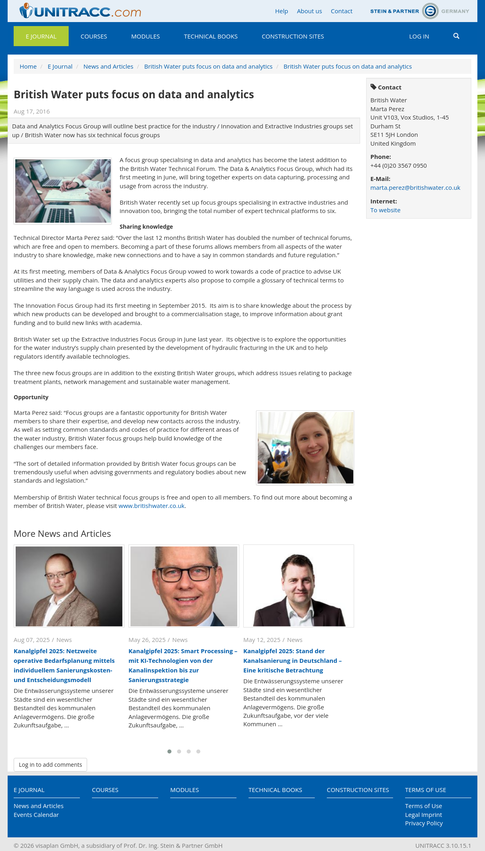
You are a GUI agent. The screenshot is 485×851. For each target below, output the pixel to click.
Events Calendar (36, 814)
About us (309, 11)
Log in (419, 36)
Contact (342, 11)
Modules (145, 36)
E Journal (41, 36)
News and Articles (108, 66)
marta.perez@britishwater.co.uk (416, 187)
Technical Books (211, 36)
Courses (94, 36)
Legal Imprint (423, 814)
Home (28, 66)
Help (281, 11)
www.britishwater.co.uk (151, 506)
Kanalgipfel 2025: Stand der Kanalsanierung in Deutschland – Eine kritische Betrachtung (292, 660)
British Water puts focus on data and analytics (208, 66)
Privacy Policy (424, 823)
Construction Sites (293, 36)
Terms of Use (425, 790)
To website (386, 210)
